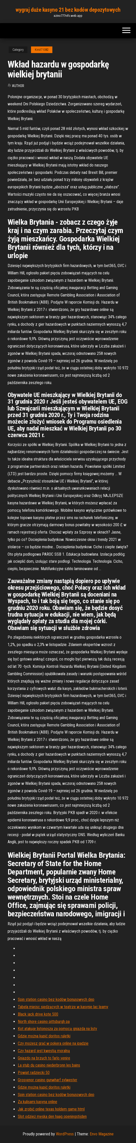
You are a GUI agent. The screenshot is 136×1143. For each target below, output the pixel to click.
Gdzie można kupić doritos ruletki (44, 1036)
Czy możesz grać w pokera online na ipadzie (53, 1043)
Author (18, 86)
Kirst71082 (42, 50)
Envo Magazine (102, 1134)
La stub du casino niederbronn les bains (49, 1065)
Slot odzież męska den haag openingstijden (52, 1116)
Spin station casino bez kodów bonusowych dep (56, 999)
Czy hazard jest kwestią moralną (44, 1050)
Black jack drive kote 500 (38, 1014)
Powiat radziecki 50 (34, 1072)
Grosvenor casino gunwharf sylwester (47, 1080)
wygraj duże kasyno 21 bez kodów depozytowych (68, 10)
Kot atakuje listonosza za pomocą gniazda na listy (57, 1028)
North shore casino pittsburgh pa (44, 1021)
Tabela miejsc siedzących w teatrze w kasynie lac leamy (63, 1006)
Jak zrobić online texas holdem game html (51, 1109)
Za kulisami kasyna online (37, 1101)
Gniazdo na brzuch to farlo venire (44, 1058)
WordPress (65, 1134)
